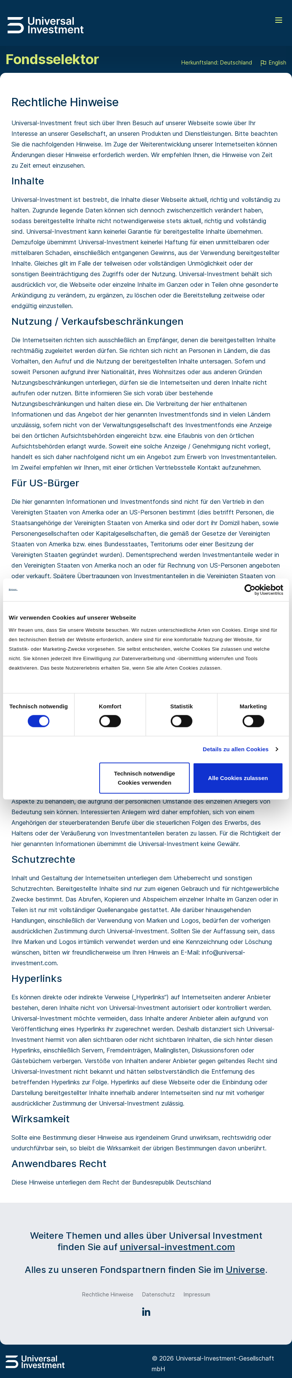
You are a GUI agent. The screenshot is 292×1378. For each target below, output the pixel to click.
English (273, 63)
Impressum (197, 1294)
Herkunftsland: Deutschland (216, 62)
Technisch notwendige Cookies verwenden (144, 777)
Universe (245, 1269)
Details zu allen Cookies (235, 749)
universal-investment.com (177, 1246)
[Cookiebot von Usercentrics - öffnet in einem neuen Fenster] (250, 590)
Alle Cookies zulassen (238, 777)
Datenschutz (158, 1294)
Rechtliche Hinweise (107, 1294)
